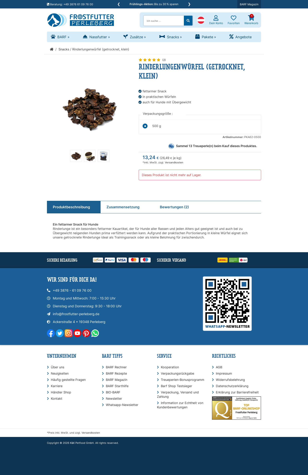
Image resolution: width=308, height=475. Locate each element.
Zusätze (138, 37)
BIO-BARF (113, 392)
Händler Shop (61, 392)
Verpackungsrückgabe (177, 373)
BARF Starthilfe (117, 386)
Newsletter (114, 398)
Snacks (174, 37)
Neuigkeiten (60, 373)
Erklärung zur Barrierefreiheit (237, 392)
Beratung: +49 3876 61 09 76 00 (70, 4)
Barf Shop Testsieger (176, 386)
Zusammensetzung (122, 207)
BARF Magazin (249, 4)
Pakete (209, 37)
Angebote (243, 37)
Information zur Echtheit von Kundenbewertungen (180, 405)
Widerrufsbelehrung (230, 380)
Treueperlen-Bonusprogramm (182, 380)
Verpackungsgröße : (158, 114)
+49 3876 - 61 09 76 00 (72, 290)
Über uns (57, 367)
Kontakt (56, 398)
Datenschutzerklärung (232, 386)
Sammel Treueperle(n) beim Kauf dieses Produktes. (216, 146)
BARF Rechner (116, 367)
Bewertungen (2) (174, 207)
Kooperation (170, 367)
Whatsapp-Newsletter (122, 405)
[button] (201, 20)
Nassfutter (99, 37)
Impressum (224, 373)
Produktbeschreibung (71, 207)
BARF (63, 37)
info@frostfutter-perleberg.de (76, 314)
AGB (219, 367)
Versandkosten (174, 162)
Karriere (56, 386)
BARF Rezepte (116, 373)
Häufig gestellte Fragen (68, 380)
